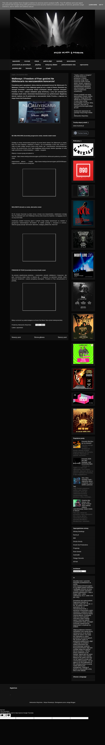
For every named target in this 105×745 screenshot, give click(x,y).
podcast (39, 68)
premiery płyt (16, 68)
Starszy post (62, 337)
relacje (36, 61)
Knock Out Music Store (42, 320)
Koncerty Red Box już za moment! (87, 442)
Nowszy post (16, 337)
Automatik (76, 555)
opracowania (71, 61)
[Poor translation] (7, 715)
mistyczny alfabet (51, 65)
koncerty (29, 68)
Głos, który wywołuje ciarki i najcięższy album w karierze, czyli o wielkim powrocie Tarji (83, 482)
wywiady (59, 61)
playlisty (38, 65)
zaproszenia (84, 65)
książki (48, 68)
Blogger (73, 702)
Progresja (76, 548)
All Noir (75, 561)
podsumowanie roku (69, 65)
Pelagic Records (78, 558)
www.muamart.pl (78, 126)
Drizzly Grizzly (77, 541)
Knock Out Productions (80, 545)
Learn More (93, 5)
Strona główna (39, 337)
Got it (101, 5)
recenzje (27, 61)
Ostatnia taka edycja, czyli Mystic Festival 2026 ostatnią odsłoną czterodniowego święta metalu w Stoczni (82, 505)
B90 (74, 538)
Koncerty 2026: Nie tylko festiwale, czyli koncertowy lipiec (87, 461)
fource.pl (76, 535)
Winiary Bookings (78, 531)
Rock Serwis (77, 551)
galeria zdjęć (47, 61)
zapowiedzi (16, 61)
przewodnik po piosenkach (21, 65)
